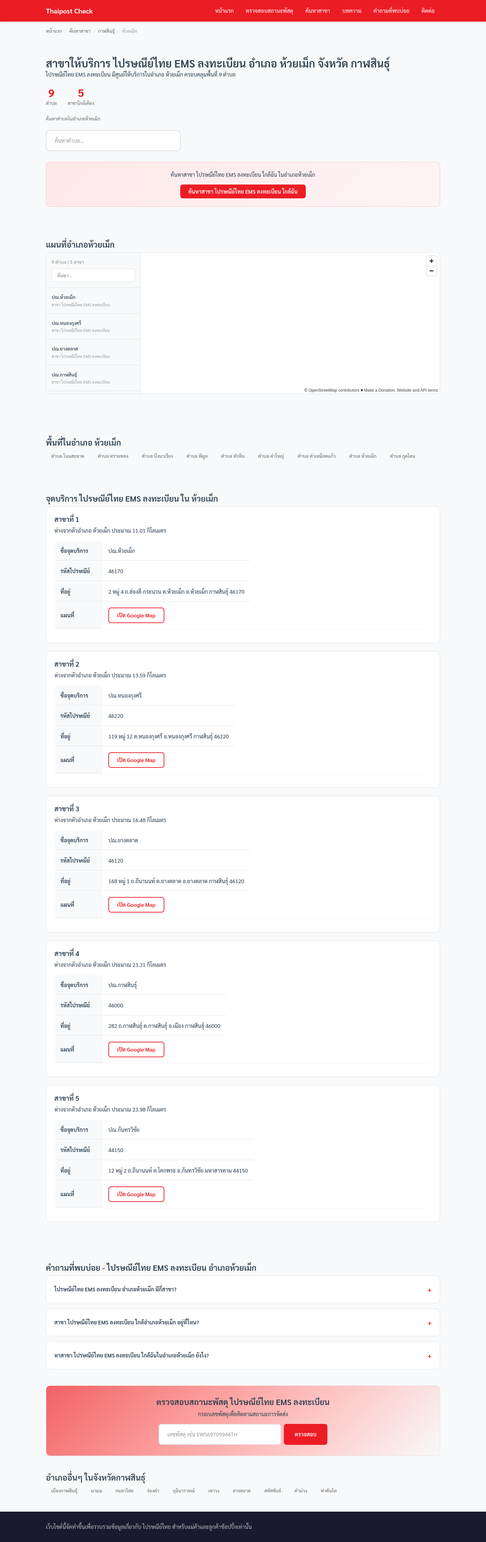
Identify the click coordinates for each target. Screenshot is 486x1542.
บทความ (351, 10)
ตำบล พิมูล (197, 456)
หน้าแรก (224, 10)
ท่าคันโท (329, 1490)
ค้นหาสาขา (317, 10)
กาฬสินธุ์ (106, 31)
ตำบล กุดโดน (402, 456)
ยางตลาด (242, 1490)
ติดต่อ (428, 10)
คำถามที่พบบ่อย (391, 10)
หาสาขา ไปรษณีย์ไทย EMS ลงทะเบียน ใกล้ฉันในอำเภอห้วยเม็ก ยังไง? (131, 1355)
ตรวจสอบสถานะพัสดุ (269, 10)
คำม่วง (301, 1490)
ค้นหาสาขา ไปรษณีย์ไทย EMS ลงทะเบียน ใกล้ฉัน (243, 191)
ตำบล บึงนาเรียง (157, 456)
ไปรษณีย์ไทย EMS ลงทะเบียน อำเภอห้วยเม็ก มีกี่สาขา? (115, 1289)
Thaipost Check (69, 10)
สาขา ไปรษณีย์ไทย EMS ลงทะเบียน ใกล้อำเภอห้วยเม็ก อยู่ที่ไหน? (126, 1322)
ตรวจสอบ (306, 1434)
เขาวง (213, 1490)
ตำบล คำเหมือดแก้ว (317, 456)
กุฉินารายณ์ (184, 1490)
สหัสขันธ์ (272, 1490)
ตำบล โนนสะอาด (67, 456)
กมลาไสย (124, 1490)
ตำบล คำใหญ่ (271, 456)
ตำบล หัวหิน (233, 456)
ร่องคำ (153, 1490)
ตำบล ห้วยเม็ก (363, 456)
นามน (96, 1490)
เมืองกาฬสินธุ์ (64, 1490)
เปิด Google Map (136, 615)
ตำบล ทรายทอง (113, 456)
